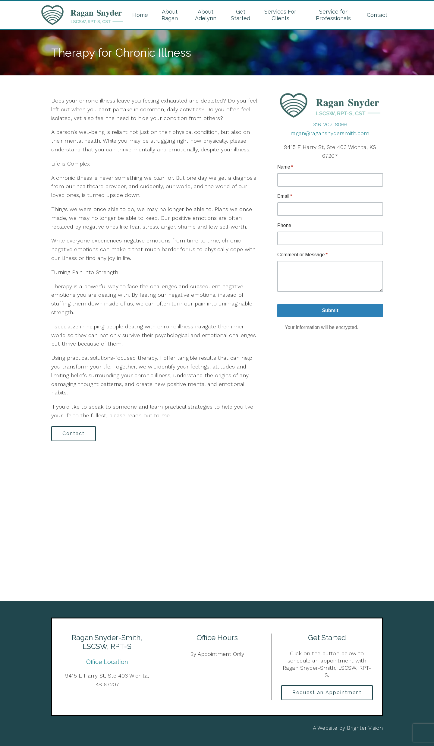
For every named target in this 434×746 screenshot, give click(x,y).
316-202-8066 (330, 124)
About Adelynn (205, 14)
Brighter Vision (365, 728)
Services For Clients (280, 14)
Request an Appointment (327, 692)
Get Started (240, 14)
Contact (377, 15)
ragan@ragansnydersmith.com (330, 133)
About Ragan (170, 14)
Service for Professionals (333, 14)
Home (140, 15)
